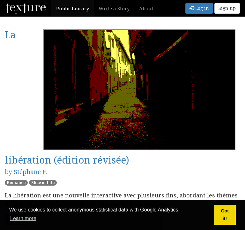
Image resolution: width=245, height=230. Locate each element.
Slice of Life (43, 182)
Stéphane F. (30, 171)
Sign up (227, 8)
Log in (199, 8)
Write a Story (114, 8)
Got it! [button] (225, 214)
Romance (16, 182)
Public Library (72, 8)
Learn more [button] (23, 218)
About (146, 8)
